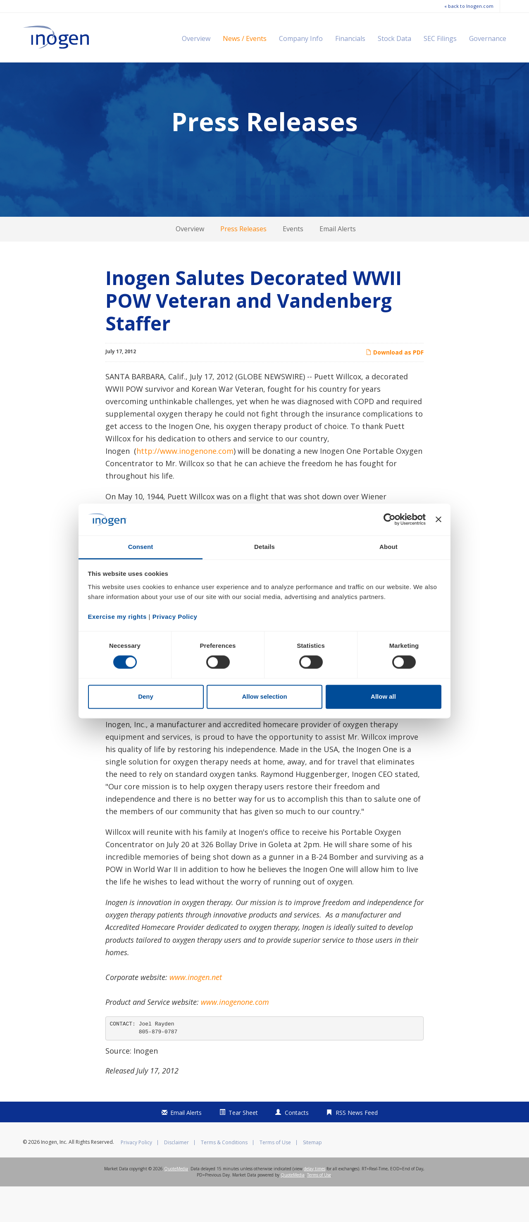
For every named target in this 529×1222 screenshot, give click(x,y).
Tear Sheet (243, 1148)
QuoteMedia (176, 1204)
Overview (196, 38)
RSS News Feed (357, 1148)
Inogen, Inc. (54, 1177)
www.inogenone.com (235, 1037)
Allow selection (264, 696)
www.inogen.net (195, 1013)
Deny (145, 696)
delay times (314, 1204)
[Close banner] (438, 519)
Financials (350, 38)
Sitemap (312, 1178)
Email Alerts (337, 264)
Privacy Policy (136, 1178)
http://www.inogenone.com (185, 486)
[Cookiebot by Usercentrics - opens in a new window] (389, 519)
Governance (487, 38)
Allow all (383, 696)
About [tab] (388, 546)
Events (293, 264)
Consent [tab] (140, 546)
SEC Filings (440, 38)
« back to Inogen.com (468, 6)
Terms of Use (275, 1178)
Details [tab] (264, 546)
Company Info (301, 38)
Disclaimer (176, 1178)
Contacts (297, 1148)
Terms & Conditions (224, 1178)
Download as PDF (395, 388)
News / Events (245, 38)
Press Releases (243, 264)
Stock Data (394, 38)
